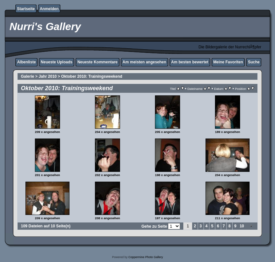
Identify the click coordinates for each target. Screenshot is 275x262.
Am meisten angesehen (144, 62)
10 (242, 226)
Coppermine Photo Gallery (145, 257)
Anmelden (49, 9)
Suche (254, 62)
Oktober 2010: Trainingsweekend (91, 76)
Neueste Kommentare (97, 62)
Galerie (27, 76)
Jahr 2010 (47, 76)
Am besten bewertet (189, 62)
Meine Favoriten (228, 62)
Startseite (26, 9)
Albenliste (26, 62)
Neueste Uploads (56, 62)
